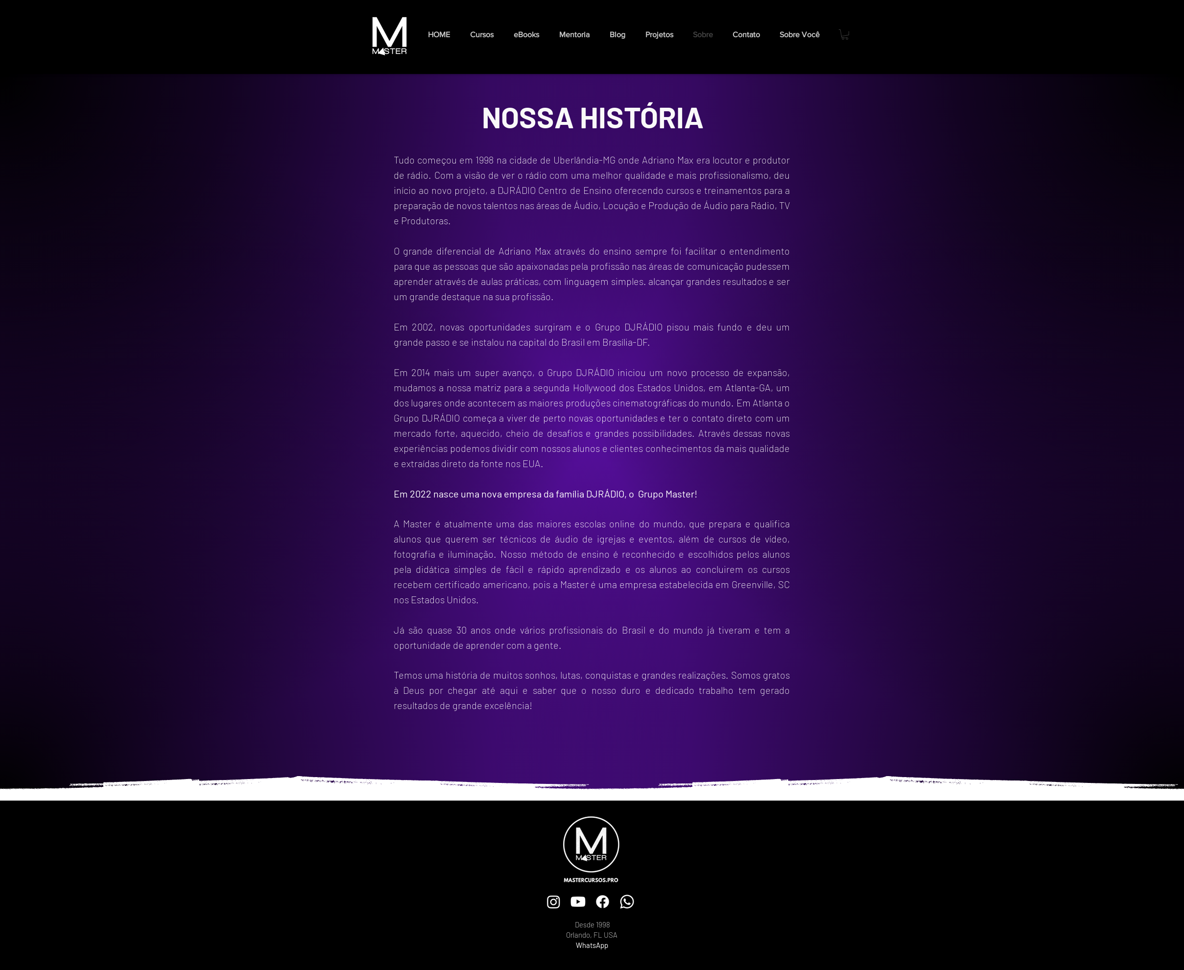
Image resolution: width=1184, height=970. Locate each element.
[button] (529, 34)
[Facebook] (602, 901)
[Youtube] (578, 901)
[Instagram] (553, 901)
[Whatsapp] (627, 901)
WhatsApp (592, 945)
